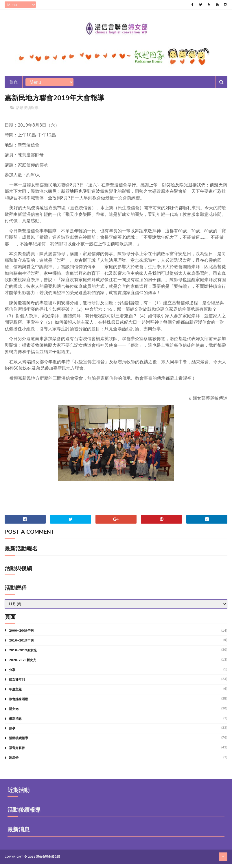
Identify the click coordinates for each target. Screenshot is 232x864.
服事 (12, 728)
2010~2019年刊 (21, 640)
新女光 (14, 709)
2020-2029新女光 (22, 660)
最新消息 (15, 719)
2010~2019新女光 (23, 650)
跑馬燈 (14, 758)
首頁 (13, 82)
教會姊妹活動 (18, 699)
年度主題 (15, 689)
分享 (12, 670)
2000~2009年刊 (21, 630)
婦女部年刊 (17, 679)
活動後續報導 (27, 107)
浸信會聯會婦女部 (48, 857)
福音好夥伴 (17, 748)
